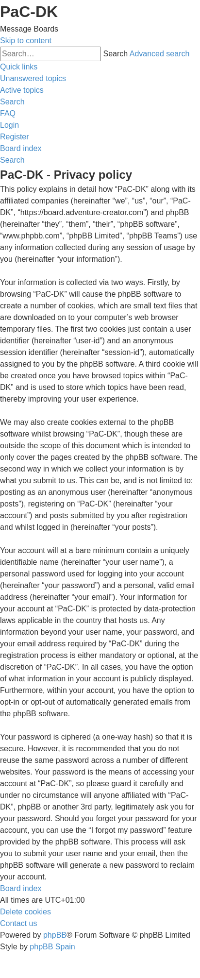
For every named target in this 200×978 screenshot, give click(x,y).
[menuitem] (33, 78)
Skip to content (25, 40)
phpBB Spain (52, 947)
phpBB (55, 935)
